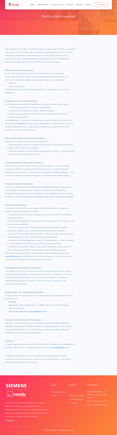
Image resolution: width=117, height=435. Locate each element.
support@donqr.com (14, 256)
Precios (70, 4)
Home (32, 4)
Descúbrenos (43, 4)
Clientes (101, 5)
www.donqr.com (29, 58)
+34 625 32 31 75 (100, 401)
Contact (79, 4)
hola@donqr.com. (100, 405)
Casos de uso (57, 4)
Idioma (87, 4)
